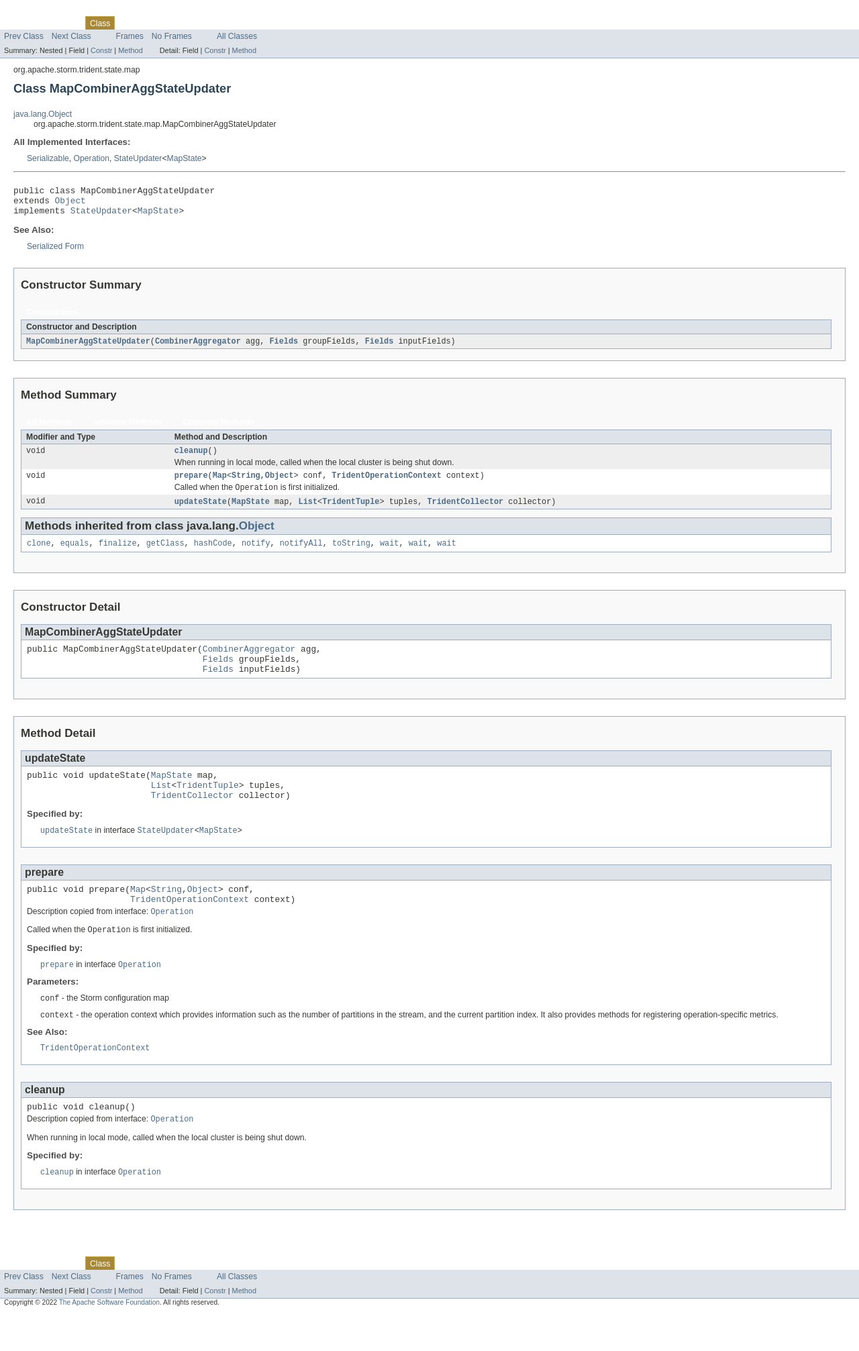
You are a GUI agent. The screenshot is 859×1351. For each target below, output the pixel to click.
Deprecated (191, 23)
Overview (21, 23)
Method (130, 50)
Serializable (48, 158)
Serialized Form (55, 252)
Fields (283, 347)
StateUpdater (138, 158)
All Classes (237, 36)
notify (256, 555)
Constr (101, 50)
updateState (200, 512)
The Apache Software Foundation (109, 1339)
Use (129, 23)
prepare (191, 484)
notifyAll (301, 555)
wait (389, 555)
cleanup (191, 458)
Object (70, 204)
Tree (153, 23)
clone (39, 555)
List (308, 512)
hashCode (213, 555)
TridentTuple (350, 512)
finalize (118, 555)
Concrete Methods (218, 429)
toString (351, 555)
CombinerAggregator (198, 347)
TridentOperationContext (386, 484)
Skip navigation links (37, 11)
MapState (184, 158)
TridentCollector (465, 512)
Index (229, 23)
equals (74, 555)
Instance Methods (127, 429)
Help (256, 23)
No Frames (172, 36)
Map (220, 484)
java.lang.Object (42, 114)
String (246, 484)
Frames (130, 36)
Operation (91, 158)
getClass (165, 555)
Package (62, 23)
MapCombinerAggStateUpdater (88, 347)
